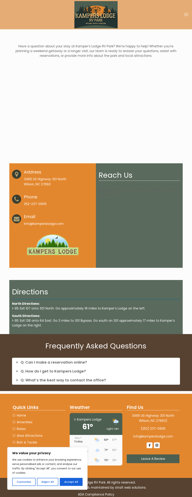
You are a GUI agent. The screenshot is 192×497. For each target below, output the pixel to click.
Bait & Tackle (27, 442)
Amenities (24, 422)
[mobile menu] (186, 14)
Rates (21, 429)
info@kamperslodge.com (153, 436)
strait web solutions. (130, 487)
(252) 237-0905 (153, 428)
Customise (24, 482)
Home (21, 415)
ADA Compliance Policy (96, 494)
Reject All (48, 482)
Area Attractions (29, 435)
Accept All (71, 482)
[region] (47, 468)
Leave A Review (153, 459)
